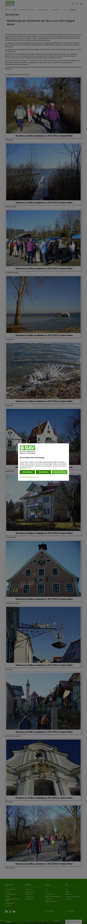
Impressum (36, 477)
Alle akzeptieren (59, 472)
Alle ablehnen (43, 472)
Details (29, 468)
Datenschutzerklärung (26, 477)
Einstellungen (27, 472)
